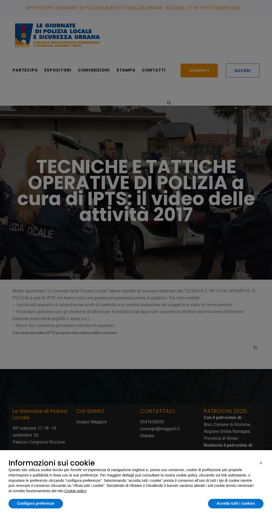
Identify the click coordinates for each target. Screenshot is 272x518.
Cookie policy (75, 491)
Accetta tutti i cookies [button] (235, 503)
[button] (261, 463)
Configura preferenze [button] (35, 503)
